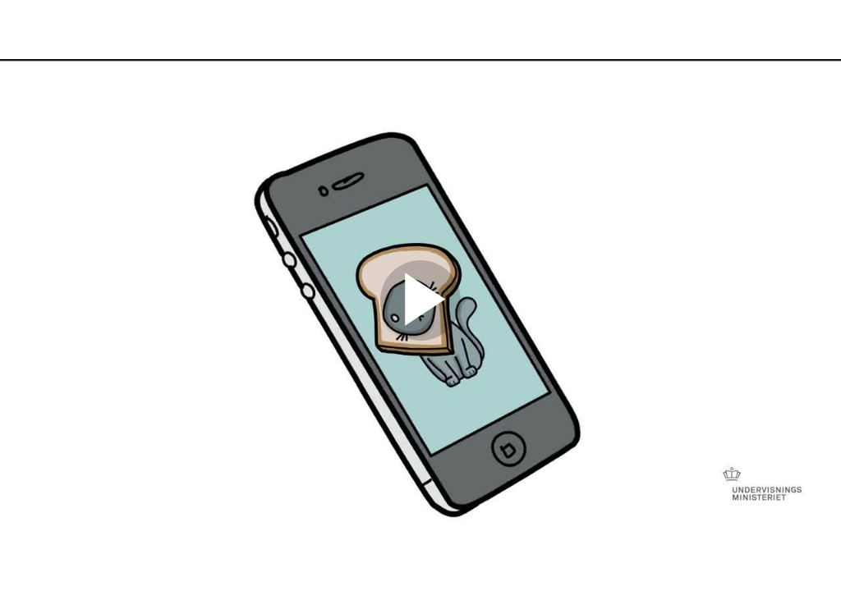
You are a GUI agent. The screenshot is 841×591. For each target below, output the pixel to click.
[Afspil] (420, 336)
